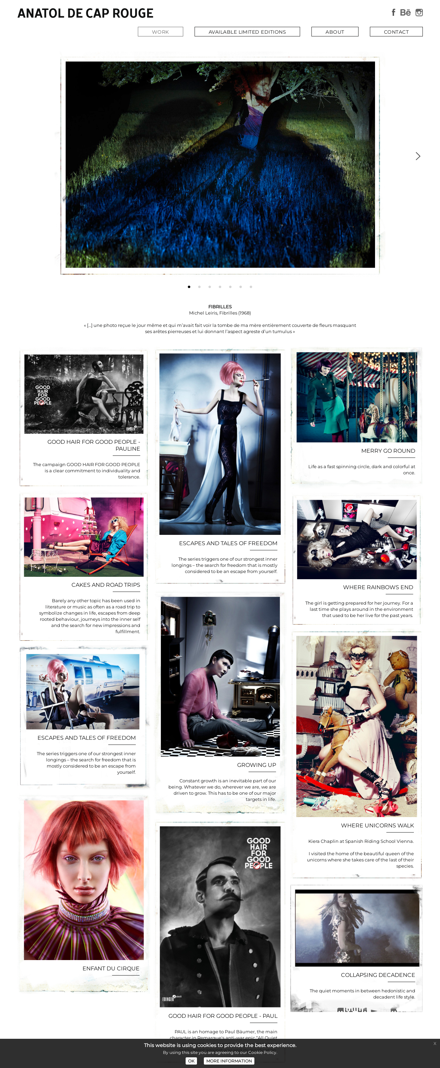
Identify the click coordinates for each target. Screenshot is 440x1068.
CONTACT (396, 32)
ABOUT (335, 32)
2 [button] (199, 285)
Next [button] (417, 155)
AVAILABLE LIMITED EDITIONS (247, 32)
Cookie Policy (262, 1052)
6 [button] (240, 285)
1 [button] (189, 285)
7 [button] (251, 285)
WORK (160, 32)
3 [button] (209, 285)
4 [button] (220, 285)
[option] (220, 166)
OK (191, 1061)
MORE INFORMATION (229, 1061)
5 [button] (230, 285)
